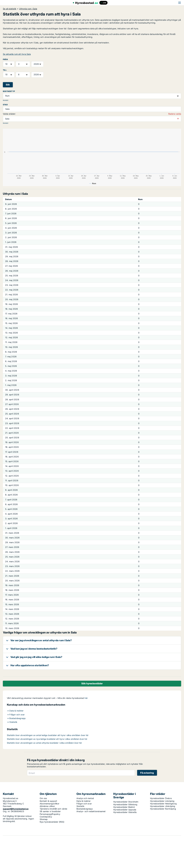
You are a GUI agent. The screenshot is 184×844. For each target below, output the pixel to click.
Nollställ (5, 100)
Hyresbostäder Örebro (161, 798)
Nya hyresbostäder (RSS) (52, 822)
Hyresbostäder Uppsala (124, 809)
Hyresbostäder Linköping (162, 801)
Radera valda (174, 114)
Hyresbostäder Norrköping (163, 809)
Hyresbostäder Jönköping (162, 806)
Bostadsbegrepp (84, 809)
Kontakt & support (48, 801)
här (86, 698)
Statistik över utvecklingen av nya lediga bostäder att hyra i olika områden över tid (47, 739)
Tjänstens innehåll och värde (53, 809)
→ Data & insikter (15, 710)
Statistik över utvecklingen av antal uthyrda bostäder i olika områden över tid (44, 743)
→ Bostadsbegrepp (16, 718)
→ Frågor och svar (16, 714)
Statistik (80, 806)
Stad (5, 105)
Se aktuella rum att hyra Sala (17, 54)
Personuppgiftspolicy (50, 814)
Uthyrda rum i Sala (28, 9)
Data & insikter (83, 801)
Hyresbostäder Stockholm (125, 801)
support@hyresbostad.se (15, 809)
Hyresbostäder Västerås (125, 812)
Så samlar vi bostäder (50, 811)
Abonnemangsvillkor (49, 803)
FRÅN (5, 59)
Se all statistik (9, 9)
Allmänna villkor (47, 806)
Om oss (43, 798)
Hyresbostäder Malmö (124, 807)
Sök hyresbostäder (92, 683)
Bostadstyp (9, 91)
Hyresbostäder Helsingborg (163, 803)
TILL (5, 70)
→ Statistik (12, 722)
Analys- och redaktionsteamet (91, 811)
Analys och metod (85, 798)
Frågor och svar (84, 803)
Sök (8, 84)
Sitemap (44, 819)
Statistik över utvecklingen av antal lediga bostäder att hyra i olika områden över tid (47, 735)
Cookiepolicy (46, 816)
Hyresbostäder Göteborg (125, 804)
